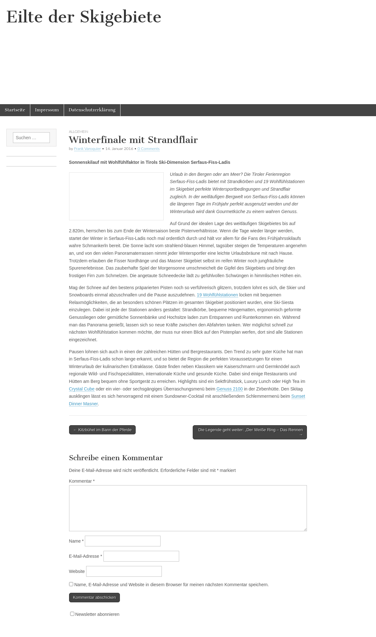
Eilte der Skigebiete (84, 17)
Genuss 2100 (229, 388)
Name (76, 541)
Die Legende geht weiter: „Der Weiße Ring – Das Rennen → (250, 432)
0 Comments (149, 148)
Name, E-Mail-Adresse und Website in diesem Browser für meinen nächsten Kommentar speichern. (171, 584)
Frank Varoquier (87, 148)
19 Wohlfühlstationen (217, 294)
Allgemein (78, 131)
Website (77, 571)
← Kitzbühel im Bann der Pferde (102, 429)
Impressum (47, 110)
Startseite (15, 110)
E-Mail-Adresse (85, 556)
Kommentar (82, 481)
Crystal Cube (82, 388)
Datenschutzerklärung (92, 110)
